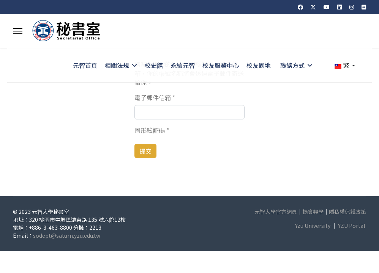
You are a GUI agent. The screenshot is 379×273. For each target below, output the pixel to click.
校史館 (154, 65)
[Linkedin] (339, 7)
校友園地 (258, 65)
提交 (145, 150)
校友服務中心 (220, 65)
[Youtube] (327, 7)
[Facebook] (300, 7)
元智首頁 (85, 65)
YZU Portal (351, 225)
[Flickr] (364, 7)
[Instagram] (351, 7)
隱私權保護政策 (347, 211)
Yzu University (312, 225)
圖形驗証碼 (151, 130)
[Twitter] (313, 7)
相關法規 (117, 65)
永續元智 (183, 65)
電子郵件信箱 (154, 97)
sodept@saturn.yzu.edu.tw (66, 235)
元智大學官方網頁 (275, 211)
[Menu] (17, 31)
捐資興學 (313, 211)
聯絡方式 (292, 65)
